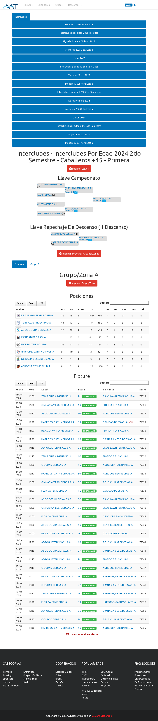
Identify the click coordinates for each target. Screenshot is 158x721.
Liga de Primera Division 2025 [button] (79, 41)
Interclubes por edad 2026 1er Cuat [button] (79, 32)
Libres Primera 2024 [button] (79, 100)
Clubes (59, 5)
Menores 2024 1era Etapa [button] (79, 142)
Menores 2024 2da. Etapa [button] (79, 109)
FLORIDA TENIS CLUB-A (34, 344)
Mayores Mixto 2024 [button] (79, 134)
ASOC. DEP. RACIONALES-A (36, 330)
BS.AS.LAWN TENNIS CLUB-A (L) (78, 189)
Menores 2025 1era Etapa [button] (79, 83)
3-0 (80, 413)
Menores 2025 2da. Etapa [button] (79, 49)
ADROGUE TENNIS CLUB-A (35, 366)
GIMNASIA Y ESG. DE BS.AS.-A (37, 359)
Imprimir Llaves (79, 168)
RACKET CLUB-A (44, 195)
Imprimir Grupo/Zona (82, 283)
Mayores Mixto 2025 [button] (79, 75)
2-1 (80, 396)
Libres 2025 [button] (79, 58)
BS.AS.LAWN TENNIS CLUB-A (50, 184)
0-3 (80, 447)
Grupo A (19, 264)
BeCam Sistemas (101, 715)
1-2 (80, 405)
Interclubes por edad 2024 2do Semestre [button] (79, 126)
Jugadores (44, 5)
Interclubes (21, 16)
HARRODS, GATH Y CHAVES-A (64, 242)
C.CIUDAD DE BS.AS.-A (33, 337)
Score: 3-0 (69, 210)
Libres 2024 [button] (79, 117)
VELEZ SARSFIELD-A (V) (75, 208)
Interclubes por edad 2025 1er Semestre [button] (79, 92)
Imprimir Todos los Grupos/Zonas (79, 253)
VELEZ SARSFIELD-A (46, 204)
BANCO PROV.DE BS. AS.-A (63, 234)
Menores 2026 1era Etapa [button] (79, 24)
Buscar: (124, 303)
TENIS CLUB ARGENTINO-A (49, 213)
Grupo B (34, 264)
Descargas (75, 5)
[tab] (79, 24)
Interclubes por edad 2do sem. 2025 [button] (79, 66)
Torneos (28, 5)
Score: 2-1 (69, 192)
